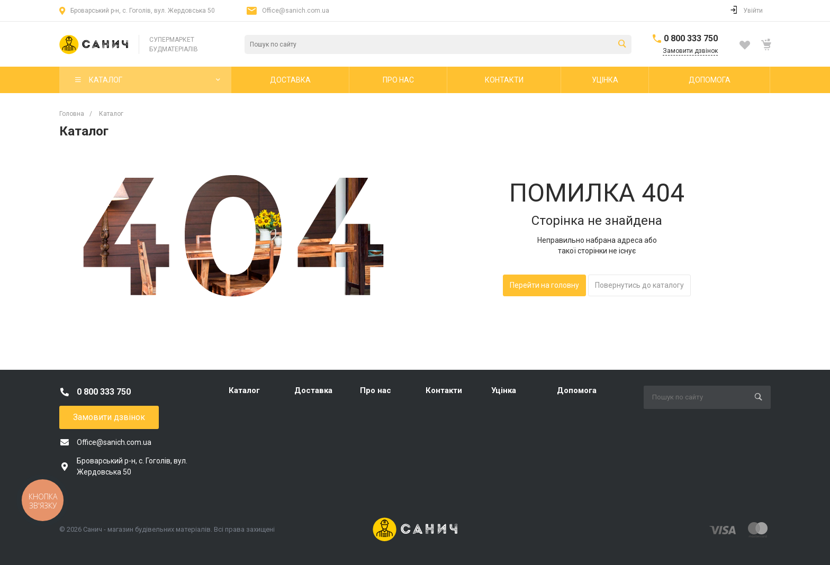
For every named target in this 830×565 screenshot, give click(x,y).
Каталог (244, 390)
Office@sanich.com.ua (295, 10)
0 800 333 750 (691, 38)
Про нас (375, 390)
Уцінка (503, 390)
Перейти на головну (544, 285)
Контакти (444, 390)
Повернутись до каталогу (639, 285)
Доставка (313, 390)
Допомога (577, 390)
